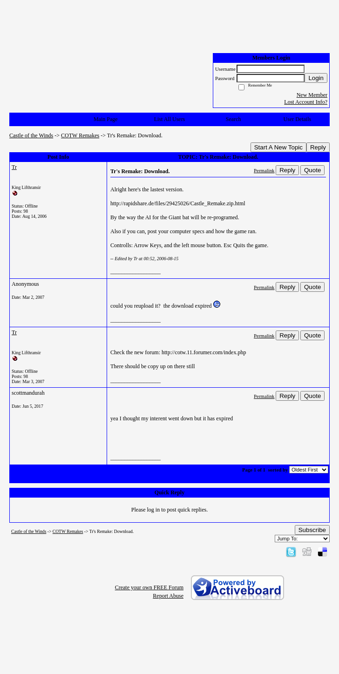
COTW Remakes (80, 135)
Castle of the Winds (31, 135)
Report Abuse (168, 596)
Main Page (106, 119)
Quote (312, 170)
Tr (14, 167)
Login (316, 77)
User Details (298, 119)
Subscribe (312, 529)
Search (233, 119)
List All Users (169, 119)
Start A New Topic (278, 147)
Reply (318, 147)
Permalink (264, 170)
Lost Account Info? (305, 102)
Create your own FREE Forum (149, 587)
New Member (312, 95)
